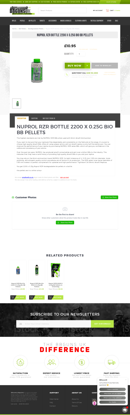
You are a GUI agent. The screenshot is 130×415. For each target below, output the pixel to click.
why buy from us (49, 119)
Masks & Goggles (66, 21)
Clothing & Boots (81, 21)
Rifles (15, 21)
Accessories (53, 21)
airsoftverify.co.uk (28, 177)
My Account (98, 10)
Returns (75, 406)
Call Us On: (14, 404)
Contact (53, 406)
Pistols (23, 21)
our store (110, 2)
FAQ (51, 402)
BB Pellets (33, 21)
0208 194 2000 (92, 73)
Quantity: (69, 54)
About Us (75, 399)
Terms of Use (77, 402)
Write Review (93, 49)
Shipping (34, 119)
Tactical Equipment (97, 21)
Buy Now (20, 297)
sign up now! (64, 177)
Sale (116, 21)
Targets (43, 21)
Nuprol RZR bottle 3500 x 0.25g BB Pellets (37, 285)
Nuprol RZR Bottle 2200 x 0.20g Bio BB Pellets (18, 285)
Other (110, 21)
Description (21, 119)
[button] (125, 410)
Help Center (54, 399)
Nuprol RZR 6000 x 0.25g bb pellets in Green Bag (56, 285)
